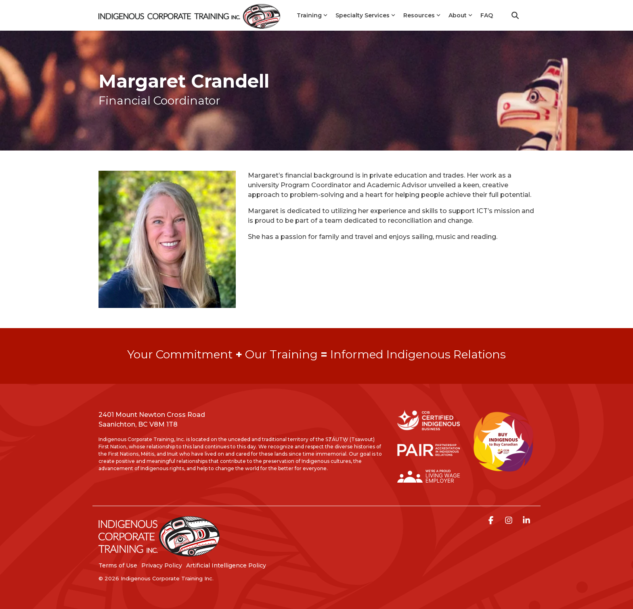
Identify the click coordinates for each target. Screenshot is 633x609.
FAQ (486, 15)
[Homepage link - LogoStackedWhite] (159, 552)
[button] (492, 520)
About (460, 15)
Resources (421, 15)
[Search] (515, 15)
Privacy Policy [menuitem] (161, 565)
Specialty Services (365, 15)
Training (312, 15)
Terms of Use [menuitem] (118, 565)
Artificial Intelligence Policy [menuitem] (226, 565)
